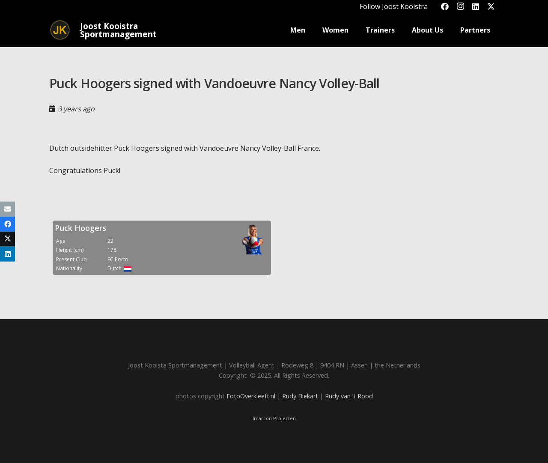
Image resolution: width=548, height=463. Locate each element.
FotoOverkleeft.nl (250, 396)
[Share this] (7, 223)
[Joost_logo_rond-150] (60, 30)
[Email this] (7, 208)
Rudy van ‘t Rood (349, 396)
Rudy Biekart (300, 396)
